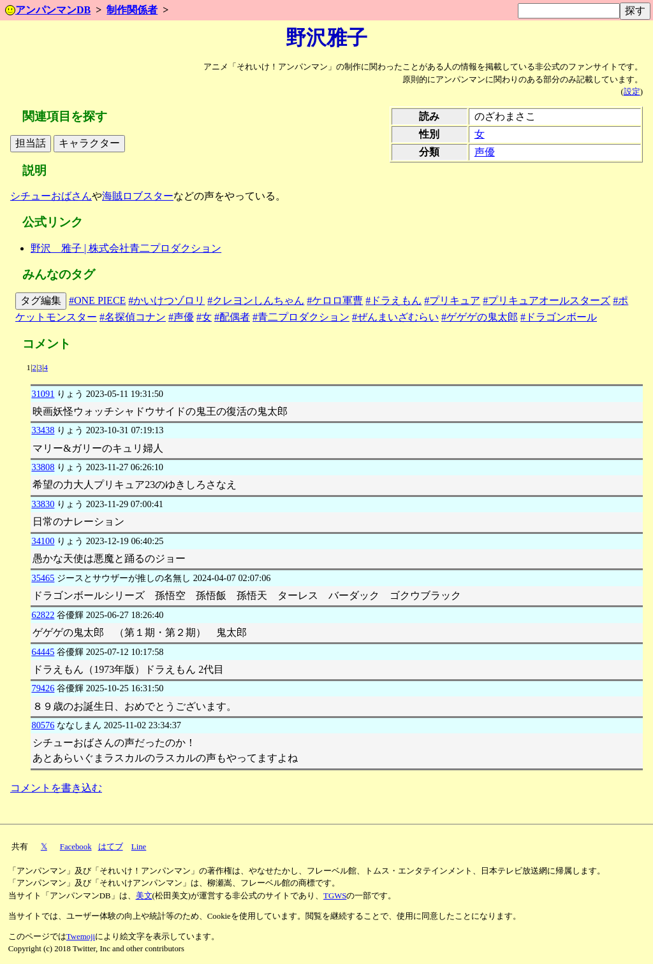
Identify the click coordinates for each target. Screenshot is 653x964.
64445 (42, 652)
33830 (42, 504)
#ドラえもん (393, 300)
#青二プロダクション (301, 317)
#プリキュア (452, 300)
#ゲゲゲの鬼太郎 (479, 317)
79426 (42, 688)
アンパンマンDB (48, 9)
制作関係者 (132, 9)
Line (138, 846)
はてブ (110, 846)
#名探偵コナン (132, 317)
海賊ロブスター (137, 196)
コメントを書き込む (56, 787)
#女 (204, 317)
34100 (42, 541)
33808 (42, 467)
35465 (42, 578)
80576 (42, 725)
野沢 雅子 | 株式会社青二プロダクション (126, 248)
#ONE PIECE (97, 300)
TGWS (334, 895)
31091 (42, 394)
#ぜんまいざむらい (395, 317)
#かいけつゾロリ (166, 300)
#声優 (181, 317)
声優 (484, 152)
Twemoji (80, 936)
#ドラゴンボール (558, 317)
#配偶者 (232, 317)
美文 (144, 895)
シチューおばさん (51, 196)
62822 (42, 615)
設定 (632, 91)
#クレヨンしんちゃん (255, 300)
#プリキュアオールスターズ (546, 300)
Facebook (76, 846)
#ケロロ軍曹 (335, 300)
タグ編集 (40, 300)
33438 (42, 430)
